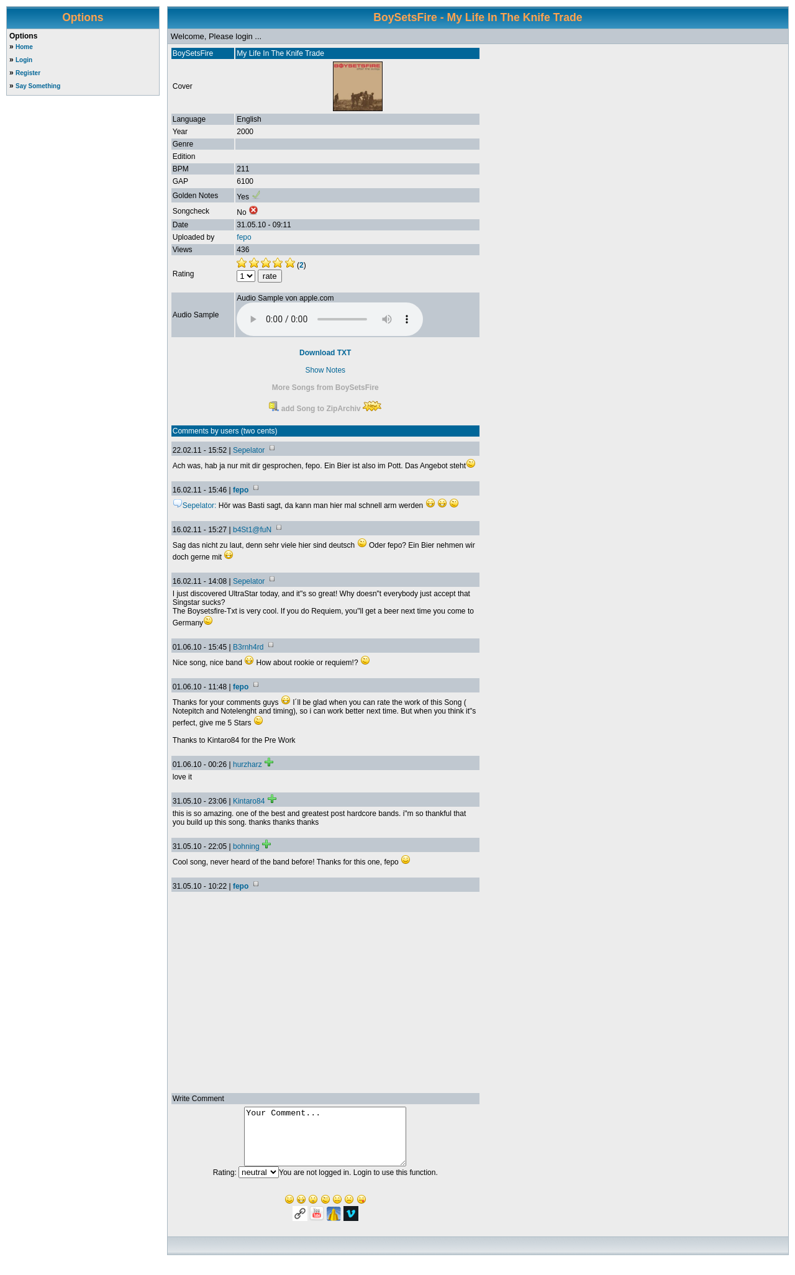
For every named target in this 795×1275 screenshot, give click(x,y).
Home (24, 46)
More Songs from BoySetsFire (325, 387)
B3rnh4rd (248, 647)
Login (24, 60)
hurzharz (247, 764)
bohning (246, 846)
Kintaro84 (249, 801)
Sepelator (249, 450)
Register (28, 73)
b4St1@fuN (252, 529)
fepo (244, 237)
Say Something (38, 86)
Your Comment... (325, 1142)
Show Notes (325, 370)
